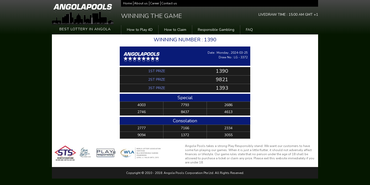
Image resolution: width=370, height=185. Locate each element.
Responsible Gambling (216, 29)
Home (127, 3)
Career (154, 3)
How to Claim (175, 29)
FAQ (249, 29)
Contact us (169, 3)
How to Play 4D (140, 29)
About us (141, 3)
